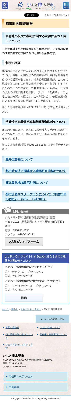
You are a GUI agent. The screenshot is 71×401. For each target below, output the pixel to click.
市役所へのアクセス (21, 376)
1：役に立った (17, 271)
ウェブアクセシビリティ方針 (19, 346)
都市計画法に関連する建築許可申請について (35, 171)
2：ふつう (37, 271)
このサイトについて (50, 327)
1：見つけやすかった (21, 285)
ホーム (5, 309)
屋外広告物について (19, 159)
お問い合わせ (12, 327)
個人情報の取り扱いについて (19, 336)
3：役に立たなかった (21, 275)
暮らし (14, 309)
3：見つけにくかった (21, 289)
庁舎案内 (14, 387)
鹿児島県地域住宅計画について (26, 182)
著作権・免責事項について (53, 334)
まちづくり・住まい (31, 309)
